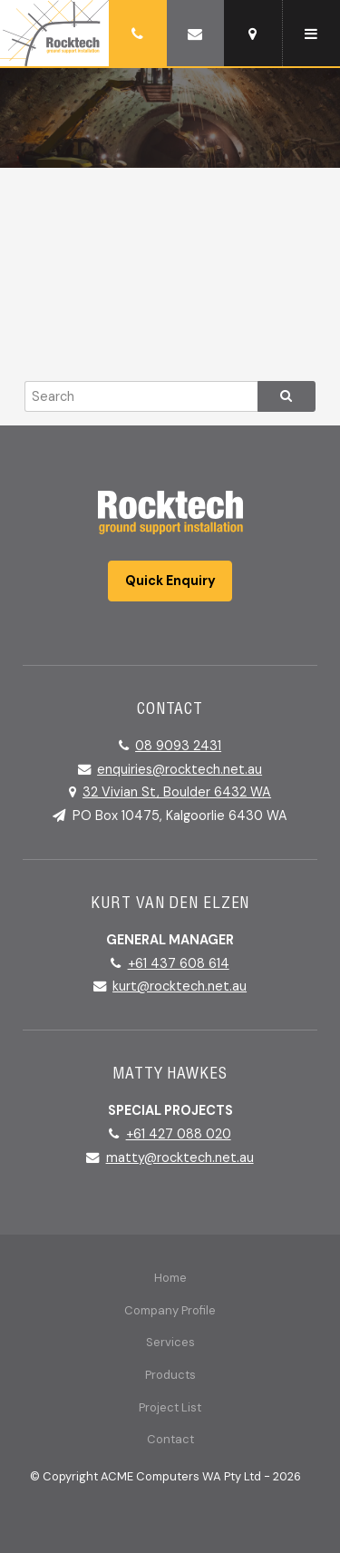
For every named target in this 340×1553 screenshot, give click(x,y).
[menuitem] (170, 1278)
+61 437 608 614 (178, 963)
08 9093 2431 (178, 745)
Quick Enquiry (170, 580)
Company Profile (170, 1310)
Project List (170, 1407)
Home (170, 1277)
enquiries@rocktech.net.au (179, 769)
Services (170, 1342)
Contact (170, 1439)
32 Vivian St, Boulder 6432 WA (177, 792)
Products (170, 1374)
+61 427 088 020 (178, 1134)
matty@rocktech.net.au (180, 1157)
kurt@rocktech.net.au (179, 986)
